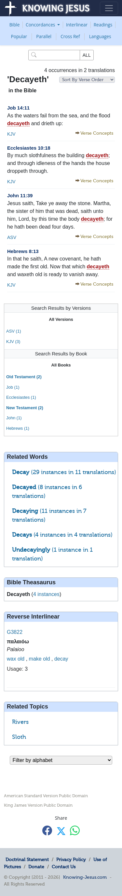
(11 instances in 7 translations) (49, 515)
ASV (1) (13, 331)
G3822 (14, 632)
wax (11, 659)
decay (61, 659)
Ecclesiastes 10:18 (28, 148)
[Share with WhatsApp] (75, 830)
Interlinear (77, 25)
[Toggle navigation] (109, 8)
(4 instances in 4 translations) (62, 534)
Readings (103, 25)
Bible (14, 25)
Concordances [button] (41, 25)
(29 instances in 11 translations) (64, 472)
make (35, 659)
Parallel (43, 36)
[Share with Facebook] (47, 830)
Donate (36, 866)
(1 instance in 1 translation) (52, 554)
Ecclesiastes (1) (21, 397)
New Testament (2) (24, 407)
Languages (100, 36)
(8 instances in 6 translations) (47, 491)
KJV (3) (13, 341)
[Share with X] (61, 831)
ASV (11, 237)
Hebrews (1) (17, 428)
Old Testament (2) (24, 376)
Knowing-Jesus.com (85, 877)
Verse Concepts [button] (96, 133)
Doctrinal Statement (27, 859)
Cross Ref (70, 36)
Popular (19, 36)
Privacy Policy (71, 859)
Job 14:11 (18, 108)
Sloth (19, 737)
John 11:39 (20, 195)
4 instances (46, 594)
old (21, 659)
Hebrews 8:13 (23, 251)
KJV (11, 134)
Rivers (20, 722)
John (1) (14, 417)
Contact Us (63, 866)
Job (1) (12, 387)
